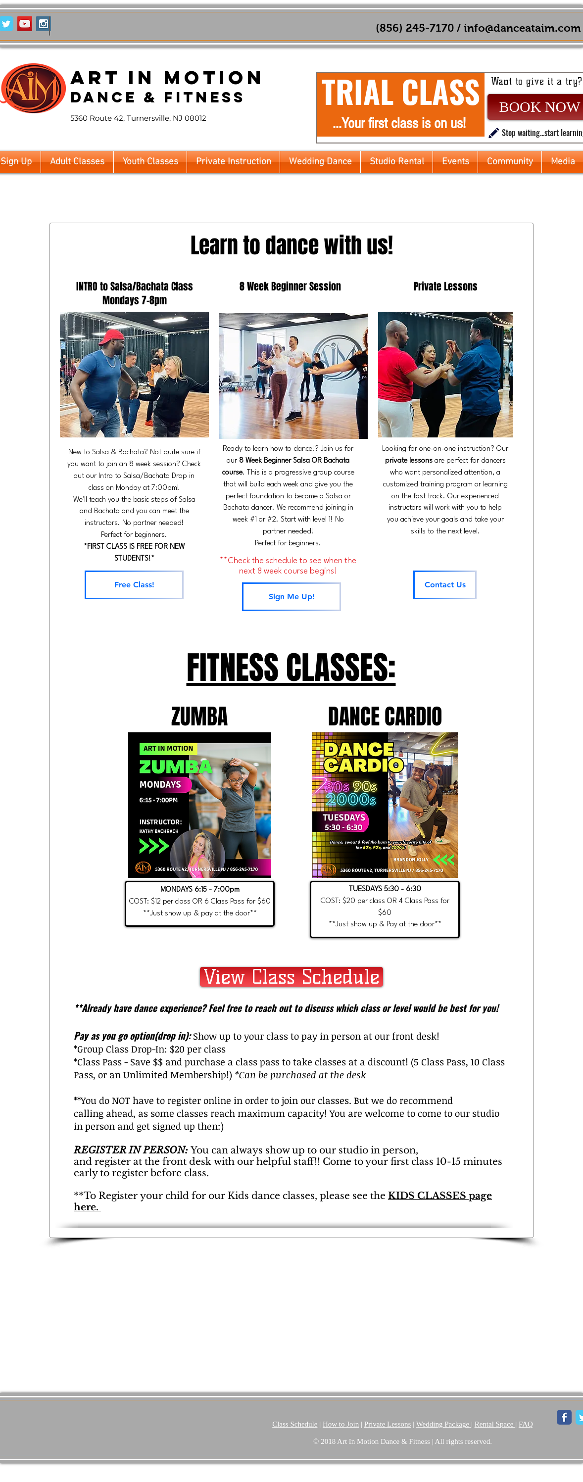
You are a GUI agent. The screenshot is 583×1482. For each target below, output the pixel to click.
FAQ (526, 1424)
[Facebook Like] (78, 24)
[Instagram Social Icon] (43, 23)
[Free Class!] (134, 585)
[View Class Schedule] (291, 977)
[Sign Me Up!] (291, 596)
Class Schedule (294, 1424)
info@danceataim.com (522, 28)
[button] (77, 162)
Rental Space (495, 1424)
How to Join (341, 1424)
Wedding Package (443, 1424)
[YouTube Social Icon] (24, 23)
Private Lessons (387, 1424)
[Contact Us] (445, 585)
